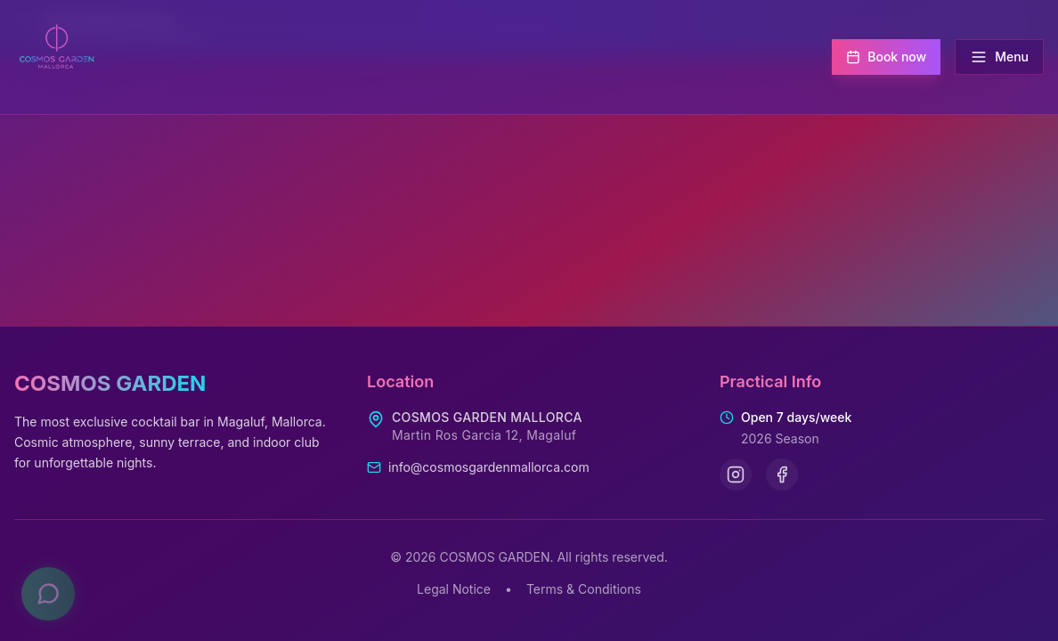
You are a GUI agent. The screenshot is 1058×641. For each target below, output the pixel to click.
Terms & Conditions (583, 588)
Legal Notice (454, 588)
